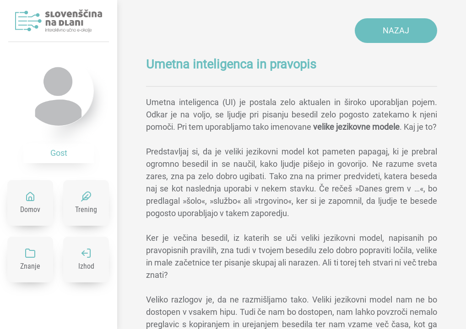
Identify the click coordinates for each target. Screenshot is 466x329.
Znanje (30, 266)
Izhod (86, 266)
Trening (86, 209)
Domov (30, 209)
